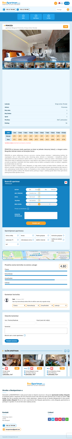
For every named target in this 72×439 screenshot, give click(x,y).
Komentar (7, 326)
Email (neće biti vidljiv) (43, 320)
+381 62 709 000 (9, 426)
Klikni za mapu (36, 255)
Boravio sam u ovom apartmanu (14, 335)
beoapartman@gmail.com (11, 429)
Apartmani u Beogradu (45, 395)
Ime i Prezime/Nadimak (11, 320)
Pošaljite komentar (11, 341)
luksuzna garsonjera (29, 155)
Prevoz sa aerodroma (21, 208)
